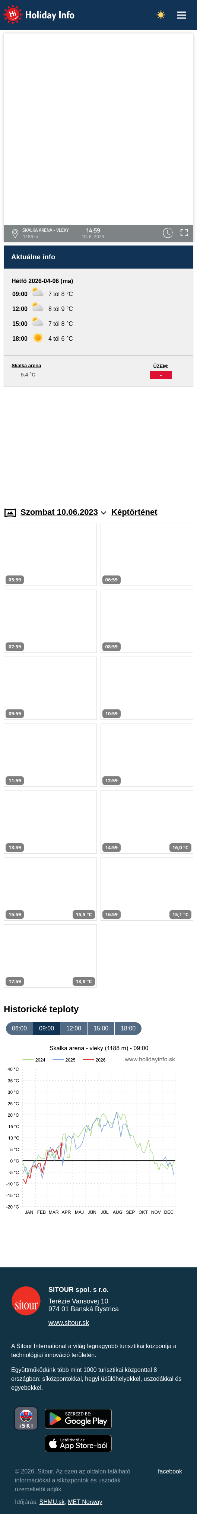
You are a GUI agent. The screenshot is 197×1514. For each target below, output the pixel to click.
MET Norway (85, 1502)
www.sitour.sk (68, 1323)
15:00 (100, 1028)
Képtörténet (134, 512)
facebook (170, 1471)
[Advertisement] (98, 442)
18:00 (128, 1028)
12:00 (73, 1028)
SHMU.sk (52, 1502)
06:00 (19, 1028)
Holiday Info (31, 9)
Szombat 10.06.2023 (63, 512)
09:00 (46, 1028)
